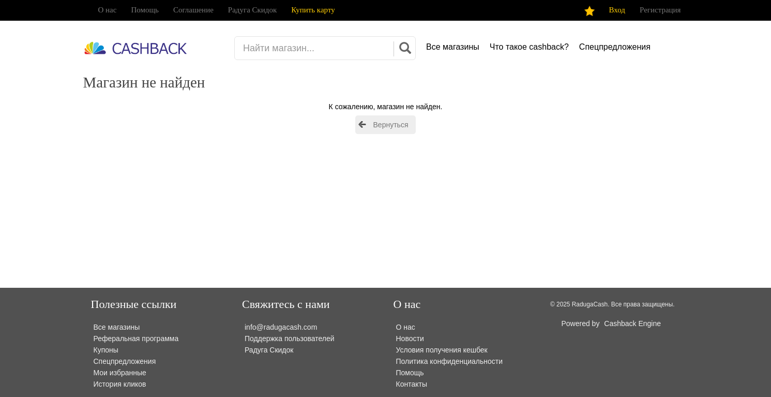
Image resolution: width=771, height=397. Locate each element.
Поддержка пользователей (290, 338)
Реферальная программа (136, 338)
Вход (617, 10)
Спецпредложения (615, 46)
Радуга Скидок (252, 10)
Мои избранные (120, 373)
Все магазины (452, 46)
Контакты (411, 384)
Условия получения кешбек (442, 350)
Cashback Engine (632, 323)
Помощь (144, 10)
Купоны (106, 350)
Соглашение (193, 10)
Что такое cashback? (529, 46)
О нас (107, 10)
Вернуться (391, 125)
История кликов (120, 384)
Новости (410, 338)
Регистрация (660, 10)
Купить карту (313, 10)
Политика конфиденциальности (449, 361)
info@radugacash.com (281, 327)
